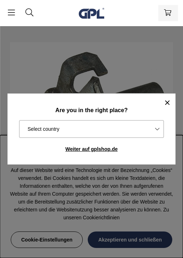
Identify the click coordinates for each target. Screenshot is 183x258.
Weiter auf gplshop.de (92, 149)
